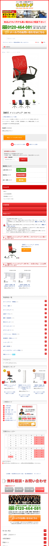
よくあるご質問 (7, 418)
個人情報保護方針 (8, 414)
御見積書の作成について (9, 420)
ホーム (3, 52)
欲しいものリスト (25, 42)
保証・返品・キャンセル (9, 412)
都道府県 (8, 157)
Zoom (24, 76)
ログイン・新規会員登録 (14, 42)
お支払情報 (6, 407)
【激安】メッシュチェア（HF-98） (30, 244)
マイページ (5, 42)
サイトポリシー (7, 416)
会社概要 (8, 473)
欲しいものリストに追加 (9, 392)
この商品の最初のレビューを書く (9, 116)
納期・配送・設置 (8, 409)
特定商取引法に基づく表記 (17, 473)
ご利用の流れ (7, 405)
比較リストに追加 (10, 393)
